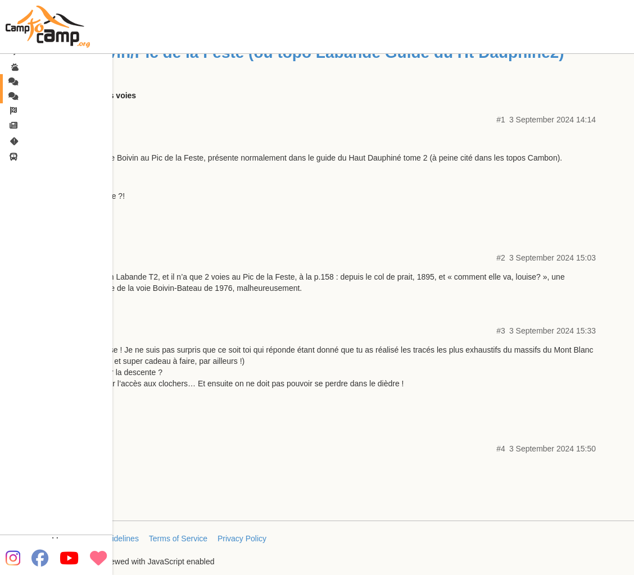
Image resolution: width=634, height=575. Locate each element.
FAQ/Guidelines (111, 538)
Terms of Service (178, 538)
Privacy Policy (242, 538)
